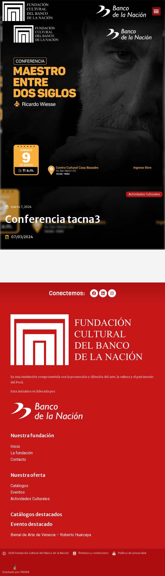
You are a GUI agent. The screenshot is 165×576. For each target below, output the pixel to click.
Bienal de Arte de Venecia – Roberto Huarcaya (50, 534)
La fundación (21, 453)
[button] (156, 11)
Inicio (15, 446)
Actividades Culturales (144, 194)
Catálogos (19, 485)
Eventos (17, 492)
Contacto (18, 459)
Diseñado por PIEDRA (15, 572)
